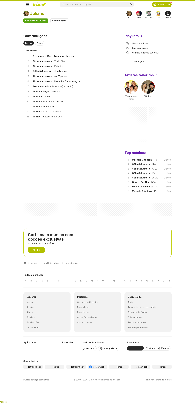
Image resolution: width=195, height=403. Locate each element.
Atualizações (33, 322)
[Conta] (169, 4)
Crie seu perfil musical (87, 302)
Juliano (37, 13)
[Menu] (27, 4)
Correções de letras (87, 317)
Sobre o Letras (135, 317)
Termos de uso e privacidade (142, 307)
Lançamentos (33, 327)
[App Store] (47, 348)
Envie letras (83, 312)
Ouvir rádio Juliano (37, 20)
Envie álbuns (83, 307)
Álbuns (30, 312)
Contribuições (59, 20)
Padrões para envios (138, 327)
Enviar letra (31, 50)
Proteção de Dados (137, 312)
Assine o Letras (84, 322)
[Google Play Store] (31, 348)
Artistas (30, 307)
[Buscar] (131, 4)
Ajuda (130, 302)
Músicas (30, 302)
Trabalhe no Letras (137, 322)
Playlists (31, 317)
